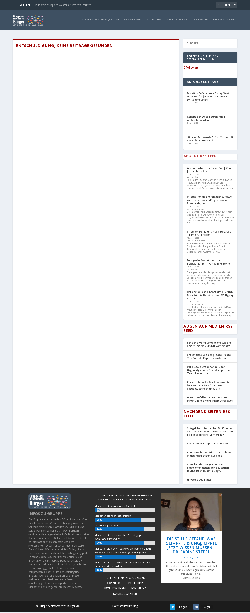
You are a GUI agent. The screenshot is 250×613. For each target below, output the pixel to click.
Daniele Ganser (224, 21)
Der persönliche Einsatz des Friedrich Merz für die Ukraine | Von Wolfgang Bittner (210, 296)
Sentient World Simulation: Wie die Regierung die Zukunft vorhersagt (209, 345)
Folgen (183, 607)
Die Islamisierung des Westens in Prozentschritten (62, 5)
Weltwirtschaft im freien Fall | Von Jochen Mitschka (209, 170)
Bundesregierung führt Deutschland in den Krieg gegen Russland (209, 454)
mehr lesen (191, 578)
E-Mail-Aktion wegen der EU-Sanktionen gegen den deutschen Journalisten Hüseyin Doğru (208, 468)
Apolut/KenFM (177, 21)
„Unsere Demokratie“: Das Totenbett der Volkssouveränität (210, 139)
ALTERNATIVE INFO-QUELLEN (100, 21)
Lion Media (200, 21)
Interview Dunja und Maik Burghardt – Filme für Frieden (210, 234)
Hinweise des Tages (199, 480)
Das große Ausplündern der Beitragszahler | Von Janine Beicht (208, 262)
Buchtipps (154, 21)
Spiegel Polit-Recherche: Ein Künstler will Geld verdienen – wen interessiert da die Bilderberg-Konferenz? (210, 432)
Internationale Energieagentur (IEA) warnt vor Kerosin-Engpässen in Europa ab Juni (209, 201)
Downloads (132, 21)
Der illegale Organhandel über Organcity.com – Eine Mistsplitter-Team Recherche (208, 371)
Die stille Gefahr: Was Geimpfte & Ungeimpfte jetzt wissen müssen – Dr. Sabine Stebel (209, 97)
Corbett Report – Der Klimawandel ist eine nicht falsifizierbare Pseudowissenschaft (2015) (208, 386)
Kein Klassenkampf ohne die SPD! (208, 444)
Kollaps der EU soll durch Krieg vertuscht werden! (206, 119)
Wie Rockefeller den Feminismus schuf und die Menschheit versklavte (210, 399)
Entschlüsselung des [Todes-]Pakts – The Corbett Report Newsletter (210, 357)
